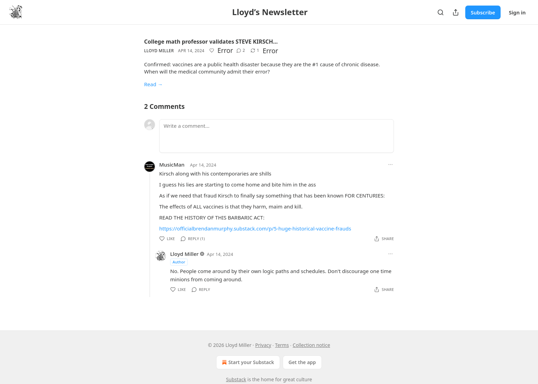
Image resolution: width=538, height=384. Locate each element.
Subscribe (483, 12)
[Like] (211, 50)
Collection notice (311, 345)
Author (179, 261)
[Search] (440, 12)
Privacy (263, 345)
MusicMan (172, 164)
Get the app (302, 362)
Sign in (517, 12)
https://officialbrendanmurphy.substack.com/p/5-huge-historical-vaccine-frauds (255, 228)
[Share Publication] (456, 12)
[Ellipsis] (390, 164)
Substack (236, 379)
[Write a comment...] (276, 136)
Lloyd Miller (159, 51)
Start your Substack (247, 362)
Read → (153, 84)
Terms (282, 345)
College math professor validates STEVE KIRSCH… (211, 41)
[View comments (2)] (240, 50)
